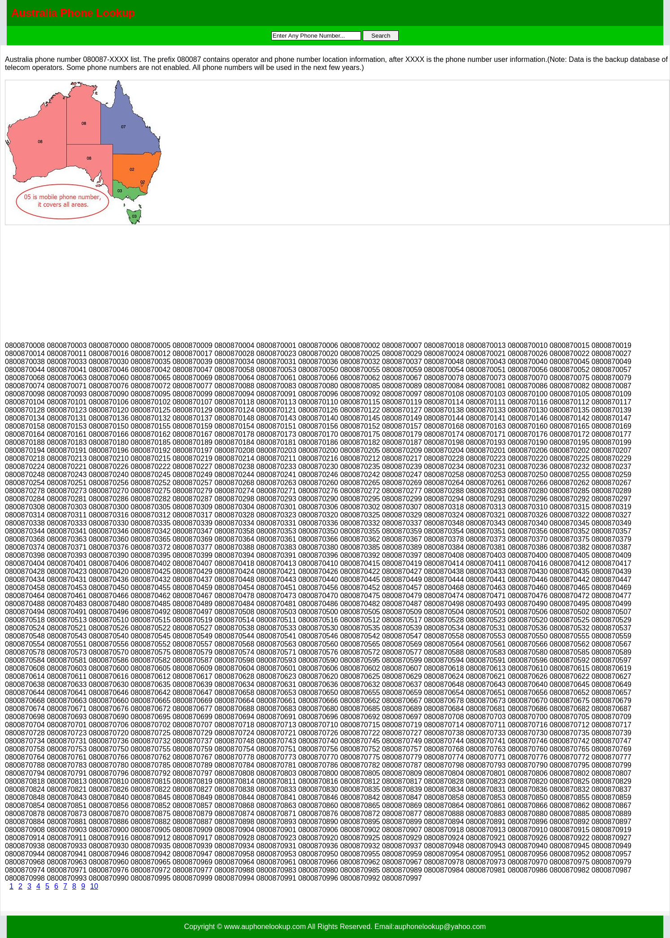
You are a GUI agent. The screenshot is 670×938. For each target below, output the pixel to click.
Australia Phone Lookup (73, 13)
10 (94, 886)
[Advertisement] (72, 281)
